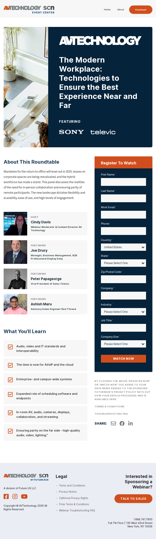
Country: (107, 240)
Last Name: (108, 191)
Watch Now (123, 359)
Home (105, 10)
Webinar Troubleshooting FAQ (77, 510)
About (118, 10)
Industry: (107, 305)
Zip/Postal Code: (112, 272)
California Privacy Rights (73, 498)
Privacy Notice (68, 491)
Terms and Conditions (72, 485)
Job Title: (107, 321)
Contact (139, 10)
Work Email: (109, 207)
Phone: (106, 224)
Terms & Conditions (109, 406)
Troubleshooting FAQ (111, 414)
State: (105, 256)
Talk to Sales (133, 498)
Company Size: (110, 337)
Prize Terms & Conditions (74, 504)
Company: (108, 288)
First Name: (108, 175)
